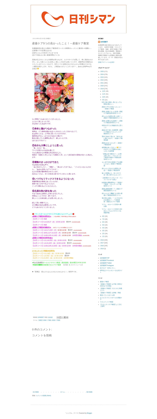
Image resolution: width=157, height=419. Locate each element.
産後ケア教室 (56, 320)
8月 (103, 216)
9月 (103, 100)
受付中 (68, 222)
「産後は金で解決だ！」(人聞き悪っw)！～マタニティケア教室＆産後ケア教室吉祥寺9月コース (111, 156)
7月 (103, 219)
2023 (102, 77)
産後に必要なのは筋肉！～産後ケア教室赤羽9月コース (112, 121)
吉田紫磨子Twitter (106, 263)
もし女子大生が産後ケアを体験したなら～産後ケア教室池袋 (112, 164)
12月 (104, 91)
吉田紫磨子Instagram (107, 265)
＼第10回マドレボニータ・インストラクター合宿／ (112, 178)
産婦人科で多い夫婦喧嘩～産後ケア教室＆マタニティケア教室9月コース (112, 132)
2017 (102, 243)
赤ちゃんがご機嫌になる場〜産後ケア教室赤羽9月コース (112, 194)
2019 (102, 89)
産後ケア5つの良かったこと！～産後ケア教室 (112, 107)
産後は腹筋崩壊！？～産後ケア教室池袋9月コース (112, 189)
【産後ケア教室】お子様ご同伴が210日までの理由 (111, 285)
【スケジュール (76, 265)
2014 (102, 249)
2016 (102, 246)
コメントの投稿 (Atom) (43, 395)
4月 (103, 228)
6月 (103, 222)
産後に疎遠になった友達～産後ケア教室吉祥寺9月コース (112, 112)
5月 (103, 225)
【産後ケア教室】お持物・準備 (110, 293)
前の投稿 (89, 392)
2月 (103, 233)
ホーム (62, 392)
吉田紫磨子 (104, 42)
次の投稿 (36, 392)
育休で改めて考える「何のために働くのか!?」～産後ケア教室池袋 (112, 138)
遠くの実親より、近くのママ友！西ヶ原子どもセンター (111, 174)
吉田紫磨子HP (104, 258)
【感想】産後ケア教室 (44, 320)
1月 (103, 236)
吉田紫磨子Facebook (107, 260)
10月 (104, 97)
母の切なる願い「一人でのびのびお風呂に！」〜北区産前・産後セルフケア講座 (112, 200)
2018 (102, 240)
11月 (104, 94)
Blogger (89, 413)
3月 (103, 230)
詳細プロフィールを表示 (106, 62)
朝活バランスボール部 (107, 295)
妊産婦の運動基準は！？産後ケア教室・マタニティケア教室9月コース (112, 184)
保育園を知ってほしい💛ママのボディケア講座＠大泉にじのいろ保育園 (111, 149)
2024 (102, 74)
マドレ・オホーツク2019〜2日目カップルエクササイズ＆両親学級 (112, 211)
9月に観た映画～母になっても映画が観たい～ (112, 103)
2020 (102, 86)
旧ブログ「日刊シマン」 (108, 268)
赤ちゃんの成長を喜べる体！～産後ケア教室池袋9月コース (112, 117)
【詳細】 (66, 265)
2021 (102, 83)
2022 (102, 80)
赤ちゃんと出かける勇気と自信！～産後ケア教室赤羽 (111, 169)
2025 (102, 71)
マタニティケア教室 (106, 302)
